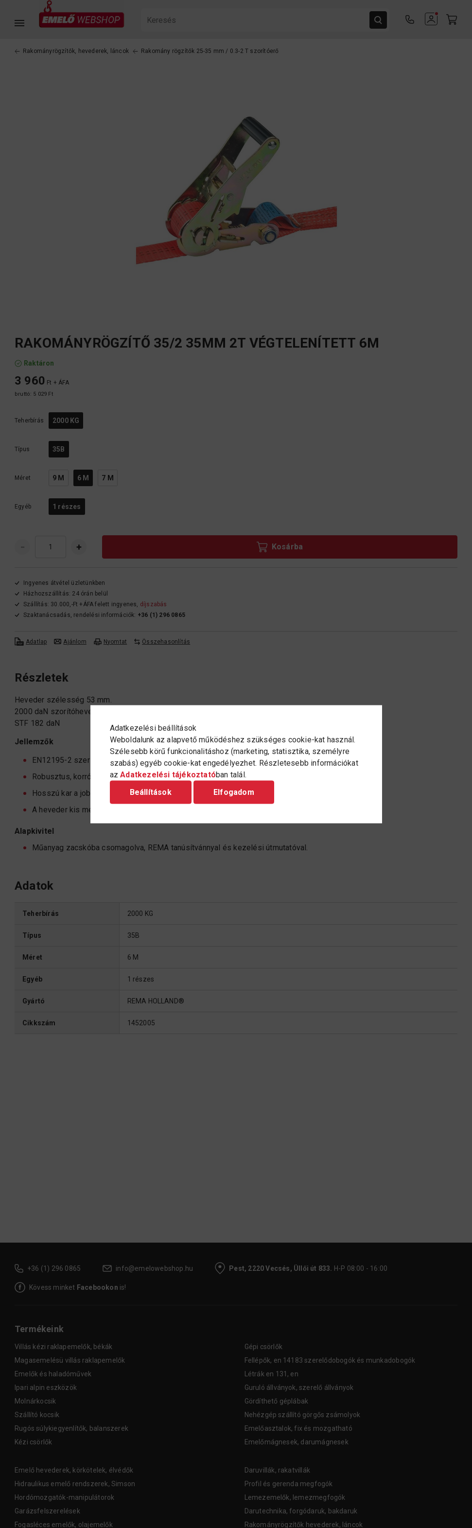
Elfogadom (233, 791)
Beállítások (151, 791)
